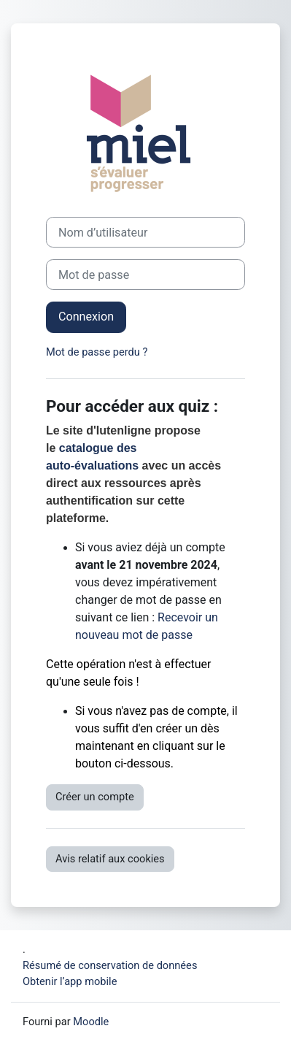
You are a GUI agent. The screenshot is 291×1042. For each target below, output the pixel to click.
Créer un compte (94, 796)
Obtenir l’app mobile (70, 981)
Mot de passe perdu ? (96, 352)
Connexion (86, 316)
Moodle (91, 1021)
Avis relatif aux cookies (110, 858)
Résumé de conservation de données (110, 965)
